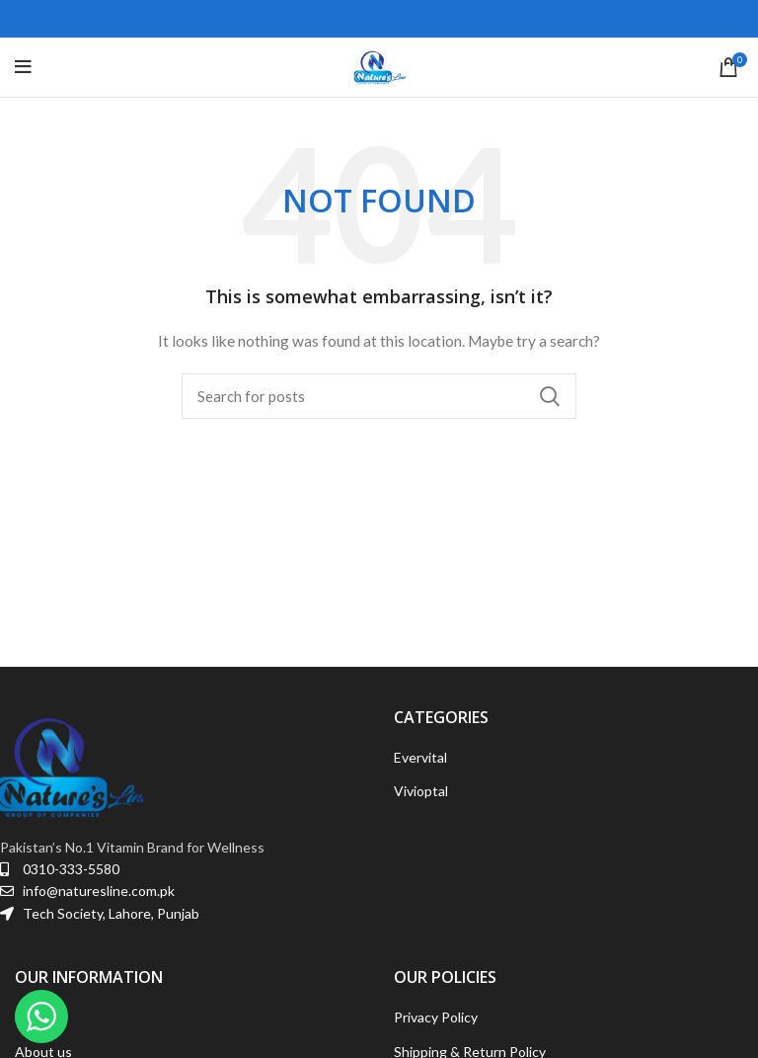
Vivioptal (421, 790)
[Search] (379, 396)
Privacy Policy (436, 1017)
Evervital (420, 757)
